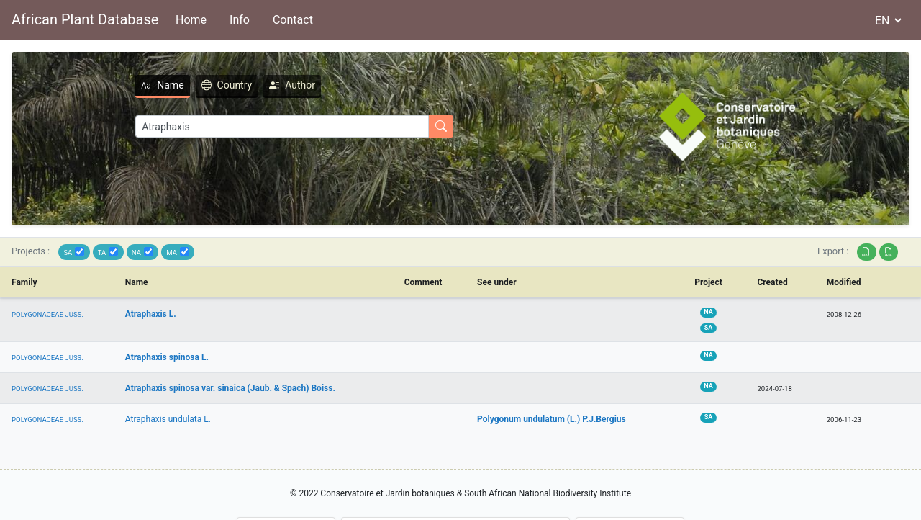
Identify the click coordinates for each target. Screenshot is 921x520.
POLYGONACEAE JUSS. (47, 314)
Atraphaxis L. (150, 314)
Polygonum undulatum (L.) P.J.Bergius (551, 419)
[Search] (282, 126)
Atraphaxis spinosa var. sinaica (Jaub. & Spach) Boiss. (230, 388)
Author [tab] (292, 85)
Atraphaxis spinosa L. (167, 357)
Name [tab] (162, 85)
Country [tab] (227, 85)
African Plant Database (85, 19)
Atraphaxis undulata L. (168, 419)
